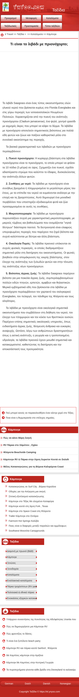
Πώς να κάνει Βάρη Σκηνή (17, 438)
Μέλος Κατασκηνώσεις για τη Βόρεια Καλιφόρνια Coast (33, 466)
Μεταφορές (31, 18)
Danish (46, 683)
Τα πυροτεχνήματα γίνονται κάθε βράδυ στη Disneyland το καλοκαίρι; (41, 669)
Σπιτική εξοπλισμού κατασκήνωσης (26, 496)
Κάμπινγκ (51, 34)
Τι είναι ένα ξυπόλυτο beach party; (23, 641)
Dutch (28, 683)
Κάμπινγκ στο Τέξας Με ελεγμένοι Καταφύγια (31, 501)
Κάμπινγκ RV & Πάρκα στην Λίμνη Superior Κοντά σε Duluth (36, 459)
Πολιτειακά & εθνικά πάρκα (20, 592)
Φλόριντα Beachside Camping (19, 452)
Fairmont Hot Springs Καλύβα (24, 521)
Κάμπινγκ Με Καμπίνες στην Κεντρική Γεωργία (30, 662)
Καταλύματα (52, 18)
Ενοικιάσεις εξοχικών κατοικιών (22, 598)
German (9, 683)
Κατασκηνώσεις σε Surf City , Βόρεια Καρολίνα (32, 486)
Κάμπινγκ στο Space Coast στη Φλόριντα (30, 511)
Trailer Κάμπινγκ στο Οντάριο (23, 516)
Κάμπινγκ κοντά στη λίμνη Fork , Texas (28, 506)
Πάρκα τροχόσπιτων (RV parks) (23, 586)
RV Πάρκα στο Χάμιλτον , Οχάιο (20, 445)
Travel (10, 34)
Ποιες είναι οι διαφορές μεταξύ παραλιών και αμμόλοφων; (38, 526)
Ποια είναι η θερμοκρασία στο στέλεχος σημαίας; (30, 417)
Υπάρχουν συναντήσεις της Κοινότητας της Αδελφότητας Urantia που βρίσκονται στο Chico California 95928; (41, 619)
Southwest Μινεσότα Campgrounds (26, 530)
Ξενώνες (11, 563)
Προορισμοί (10, 18)
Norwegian (65, 683)
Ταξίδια (20, 34)
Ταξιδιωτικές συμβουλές (10, 27)
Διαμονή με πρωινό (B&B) (20, 551)
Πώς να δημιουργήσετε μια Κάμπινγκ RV (27, 626)
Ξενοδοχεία (12, 569)
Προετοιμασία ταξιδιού (31, 27)
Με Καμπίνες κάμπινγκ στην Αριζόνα (24, 655)
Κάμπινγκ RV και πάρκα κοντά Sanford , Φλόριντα (31, 648)
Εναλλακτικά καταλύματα (19, 580)
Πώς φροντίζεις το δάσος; (19, 633)
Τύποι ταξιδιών (52, 26)
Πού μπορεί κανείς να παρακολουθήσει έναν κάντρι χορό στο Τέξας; (40, 413)
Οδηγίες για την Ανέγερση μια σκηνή (27, 491)
